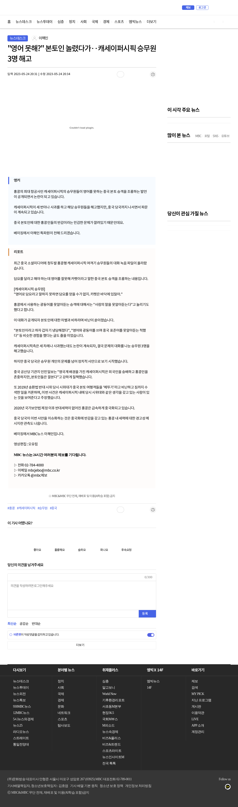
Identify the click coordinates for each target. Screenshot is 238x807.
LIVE (195, 719)
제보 (188, 7)
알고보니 (108, 687)
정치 (72, 22)
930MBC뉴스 (22, 706)
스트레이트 (21, 738)
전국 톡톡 (109, 763)
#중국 (53, 508)
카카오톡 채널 (229, 787)
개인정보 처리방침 (138, 786)
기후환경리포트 (113, 700)
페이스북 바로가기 (218, 22)
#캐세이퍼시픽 (26, 508)
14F (149, 687)
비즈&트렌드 (111, 744)
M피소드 (108, 725)
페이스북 (214, 787)
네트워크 (64, 713)
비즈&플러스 (111, 738)
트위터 (221, 787)
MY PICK (218, 7)
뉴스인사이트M (113, 757)
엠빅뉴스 (135, 22)
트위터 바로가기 (227, 22)
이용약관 (198, 713)
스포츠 (119, 22)
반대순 (36, 624)
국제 (95, 22)
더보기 (151, 22)
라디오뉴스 (21, 732)
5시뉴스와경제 (23, 719)
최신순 (11, 624)
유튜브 (206, 787)
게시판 (196, 706)
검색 (213, 7)
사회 (83, 22)
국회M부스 (110, 719)
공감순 (24, 624)
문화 (61, 706)
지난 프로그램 (201, 700)
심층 (60, 22)
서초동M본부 (111, 706)
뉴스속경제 (110, 732)
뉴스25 (17, 725)
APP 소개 (198, 725)
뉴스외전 (19, 694)
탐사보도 (64, 725)
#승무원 (42, 508)
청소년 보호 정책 (111, 786)
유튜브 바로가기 (210, 22)
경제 (106, 22)
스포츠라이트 (111, 751)
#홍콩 (11, 508)
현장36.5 (108, 713)
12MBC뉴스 (21, 713)
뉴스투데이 (45, 22)
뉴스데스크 (24, 22)
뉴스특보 (19, 700)
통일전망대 (21, 744)
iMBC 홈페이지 (227, 8)
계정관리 (198, 732)
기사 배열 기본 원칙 (84, 786)
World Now (109, 694)
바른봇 (15, 634)
